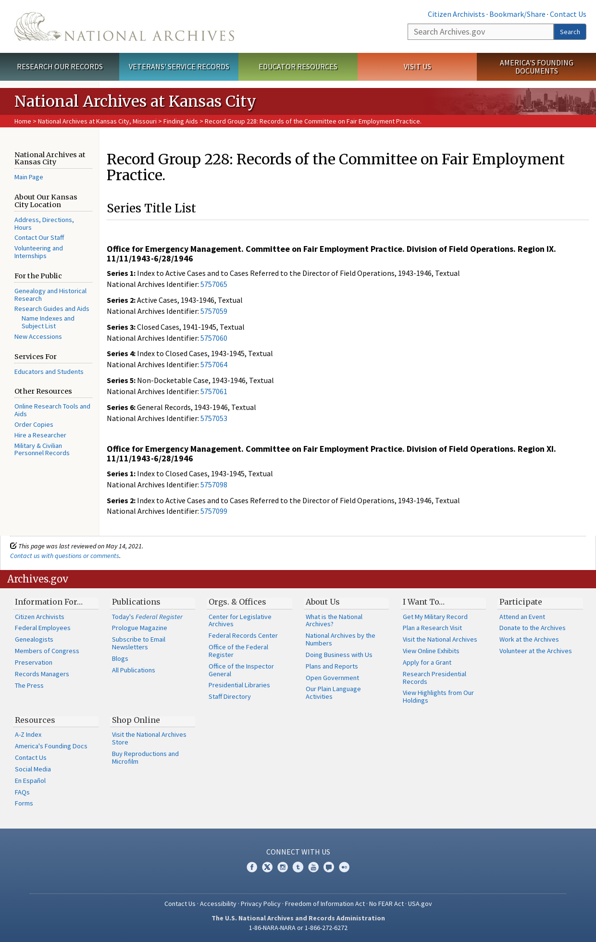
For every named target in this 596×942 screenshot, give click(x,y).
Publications (136, 602)
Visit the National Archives (440, 639)
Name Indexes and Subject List (48, 322)
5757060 (213, 338)
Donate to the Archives (532, 627)
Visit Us (417, 66)
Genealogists (34, 639)
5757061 (213, 391)
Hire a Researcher (40, 435)
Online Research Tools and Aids (52, 410)
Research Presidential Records (434, 677)
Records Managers (42, 673)
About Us (323, 602)
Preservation (33, 662)
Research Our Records (60, 66)
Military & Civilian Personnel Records (42, 449)
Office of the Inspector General (241, 670)
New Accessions (38, 336)
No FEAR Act (386, 903)
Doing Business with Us (339, 654)
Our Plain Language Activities (333, 692)
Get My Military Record (435, 616)
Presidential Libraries (239, 685)
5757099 (213, 511)
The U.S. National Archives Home (124, 26)
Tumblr (298, 867)
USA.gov (420, 903)
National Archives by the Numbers (340, 639)
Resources (35, 720)
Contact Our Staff (39, 237)
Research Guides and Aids (51, 308)
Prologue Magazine (139, 627)
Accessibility (218, 903)
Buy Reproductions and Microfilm (145, 757)
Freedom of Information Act (325, 903)
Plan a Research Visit (432, 627)
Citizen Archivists (456, 14)
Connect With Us (298, 851)
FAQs (22, 792)
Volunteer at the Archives (535, 650)
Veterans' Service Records (179, 66)
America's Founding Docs (51, 746)
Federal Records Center (243, 635)
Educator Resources (298, 66)
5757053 (213, 418)
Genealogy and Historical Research (50, 294)
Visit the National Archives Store (149, 738)
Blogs (120, 658)
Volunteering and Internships (38, 252)
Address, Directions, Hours (44, 223)
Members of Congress (47, 650)
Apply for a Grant (427, 662)
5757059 (213, 311)
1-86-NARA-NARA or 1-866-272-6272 (298, 927)
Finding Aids (180, 121)
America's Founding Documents (536, 66)
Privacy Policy (261, 903)
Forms (24, 803)
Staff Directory (230, 696)
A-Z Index (28, 734)
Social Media (33, 769)
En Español (30, 780)
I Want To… (424, 602)
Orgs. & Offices (237, 602)
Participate (520, 602)
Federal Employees (43, 627)
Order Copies (33, 424)
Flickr (344, 867)
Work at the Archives (529, 639)
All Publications (133, 670)
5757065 (213, 284)
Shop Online (136, 720)
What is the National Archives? (334, 620)
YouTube (313, 867)
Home (22, 121)
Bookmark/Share (517, 14)
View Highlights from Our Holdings (438, 696)
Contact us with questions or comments (64, 555)
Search (570, 31)
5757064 (213, 364)
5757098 (213, 484)
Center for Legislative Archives (240, 620)
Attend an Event (522, 616)
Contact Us (568, 14)
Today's (147, 616)
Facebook (252, 867)
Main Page (28, 177)
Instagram (282, 867)
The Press (29, 685)
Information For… (49, 602)
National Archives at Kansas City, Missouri (97, 121)
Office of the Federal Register (238, 651)
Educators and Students (49, 371)
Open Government (332, 677)
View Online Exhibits (431, 650)
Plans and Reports (332, 666)
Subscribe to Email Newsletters (138, 643)
